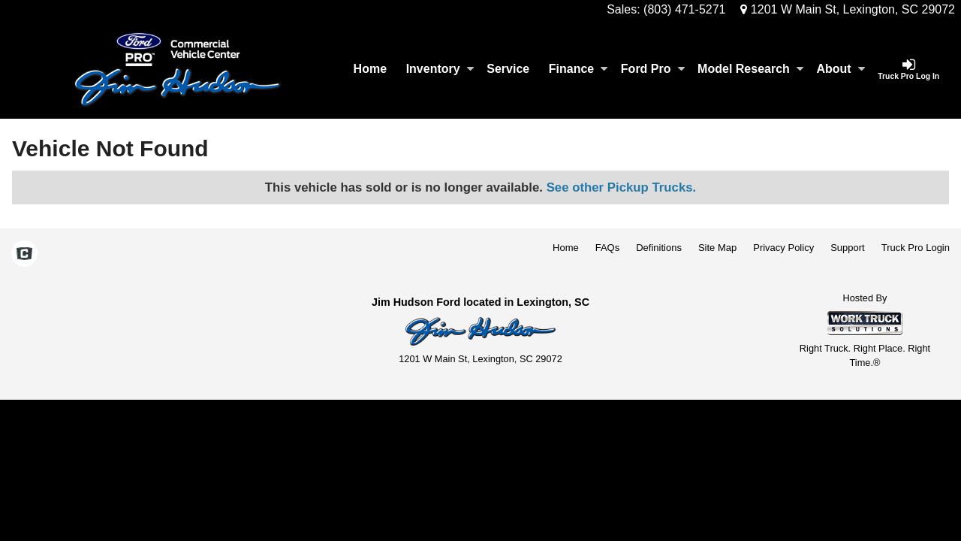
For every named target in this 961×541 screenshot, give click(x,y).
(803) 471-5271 (684, 9)
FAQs (607, 247)
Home (370, 68)
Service (508, 68)
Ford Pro (653, 68)
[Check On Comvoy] (24, 255)
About (840, 68)
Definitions (659, 247)
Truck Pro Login (915, 247)
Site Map (717, 247)
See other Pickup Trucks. (622, 187)
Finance (578, 68)
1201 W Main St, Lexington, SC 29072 (847, 9)
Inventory (440, 68)
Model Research (750, 68)
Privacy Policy (783, 247)
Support (847, 247)
